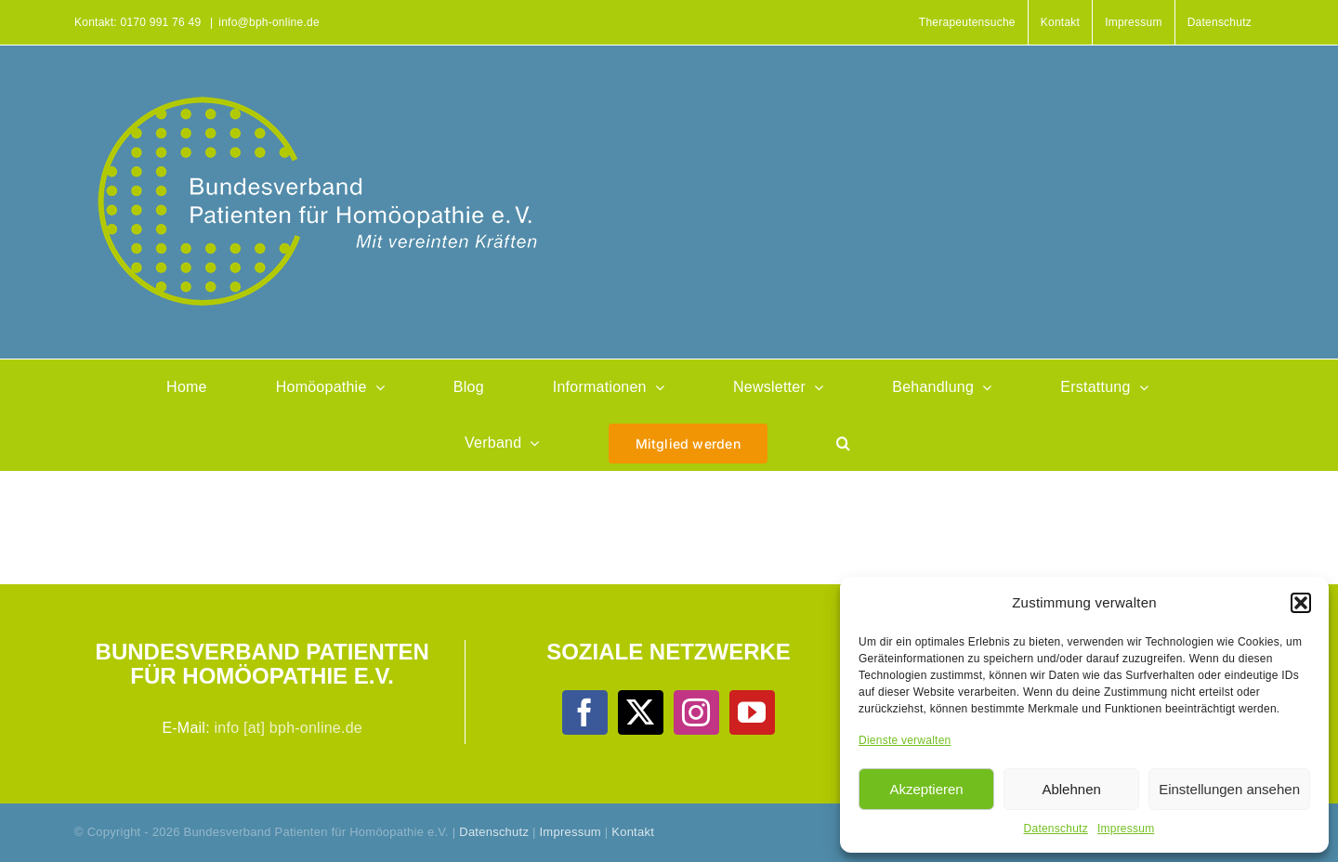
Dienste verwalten (905, 740)
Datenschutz (1056, 828)
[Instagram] (696, 712)
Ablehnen (1071, 789)
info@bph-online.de (269, 22)
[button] (1301, 603)
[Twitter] (640, 712)
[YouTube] (751, 712)
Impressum (1126, 828)
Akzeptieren (926, 789)
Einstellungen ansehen (1229, 789)
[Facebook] (584, 712)
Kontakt (632, 832)
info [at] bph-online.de (288, 728)
